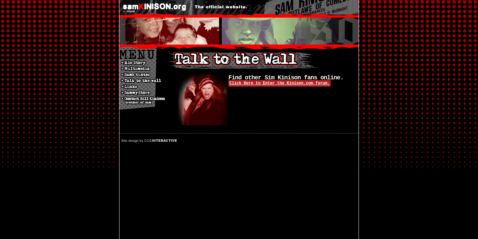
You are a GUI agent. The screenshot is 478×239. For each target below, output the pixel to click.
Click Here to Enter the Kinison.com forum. (279, 83)
